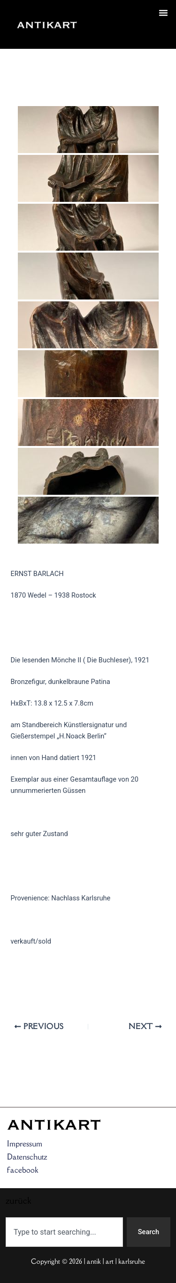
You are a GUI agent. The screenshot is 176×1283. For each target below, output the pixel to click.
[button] (163, 13)
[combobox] (64, 1232)
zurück (101, 35)
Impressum (24, 1143)
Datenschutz (27, 1157)
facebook (22, 1170)
